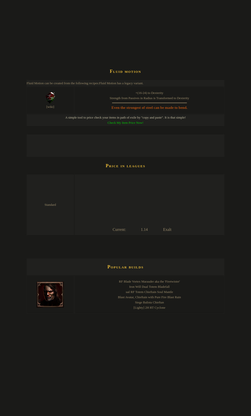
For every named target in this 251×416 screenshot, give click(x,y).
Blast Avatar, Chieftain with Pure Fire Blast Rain (149, 297)
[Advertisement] (117, 51)
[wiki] (50, 107)
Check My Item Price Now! (125, 123)
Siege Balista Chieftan (149, 302)
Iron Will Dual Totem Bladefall (149, 287)
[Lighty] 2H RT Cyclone (149, 307)
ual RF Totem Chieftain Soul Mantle (149, 292)
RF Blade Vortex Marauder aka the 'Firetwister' (149, 281)
